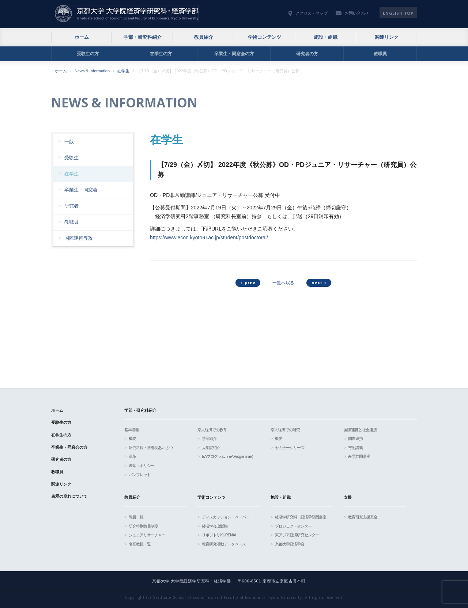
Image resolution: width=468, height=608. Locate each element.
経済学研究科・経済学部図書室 (300, 517)
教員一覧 (136, 517)
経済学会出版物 (214, 526)
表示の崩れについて (69, 496)
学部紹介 (209, 438)
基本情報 (131, 430)
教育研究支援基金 (362, 517)
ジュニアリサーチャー (147, 535)
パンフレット (140, 474)
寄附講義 (355, 447)
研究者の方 (307, 53)
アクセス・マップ (311, 13)
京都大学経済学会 (289, 544)
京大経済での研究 (285, 430)
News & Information (92, 71)
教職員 (380, 53)
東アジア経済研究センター (297, 535)
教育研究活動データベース (224, 544)
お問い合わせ (357, 13)
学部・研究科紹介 (143, 37)
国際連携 (355, 438)
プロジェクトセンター (293, 526)
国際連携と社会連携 (360, 430)
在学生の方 (161, 53)
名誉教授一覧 (140, 544)
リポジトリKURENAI (218, 535)
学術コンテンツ (264, 37)
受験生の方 (88, 53)
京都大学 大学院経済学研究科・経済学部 (127, 13)
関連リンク (387, 37)
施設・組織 (325, 37)
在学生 (123, 71)
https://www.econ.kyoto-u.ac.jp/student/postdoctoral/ (209, 237)
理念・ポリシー (141, 465)
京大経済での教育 (212, 430)
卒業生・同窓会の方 (234, 53)
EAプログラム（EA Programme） (228, 456)
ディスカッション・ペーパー (225, 517)
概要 (132, 438)
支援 (348, 497)
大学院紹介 (211, 447)
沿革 (132, 456)
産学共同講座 (359, 456)
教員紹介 (203, 37)
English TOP (398, 13)
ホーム (82, 37)
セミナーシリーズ (289, 447)
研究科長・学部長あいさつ (151, 447)
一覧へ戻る (283, 282)
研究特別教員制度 (143, 526)
